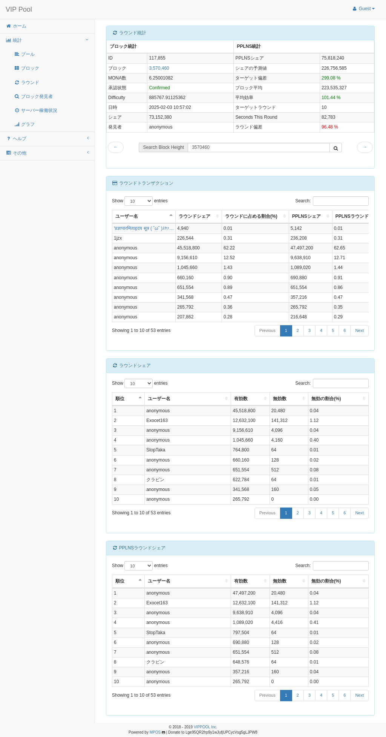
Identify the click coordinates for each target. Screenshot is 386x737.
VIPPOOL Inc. (205, 727)
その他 (47, 153)
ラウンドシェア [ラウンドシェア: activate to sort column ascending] (194, 216)
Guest (363, 8)
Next (359, 330)
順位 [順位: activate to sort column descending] (119, 398)
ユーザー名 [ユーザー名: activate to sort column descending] (126, 216)
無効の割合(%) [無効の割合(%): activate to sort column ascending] (326, 398)
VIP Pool (19, 9)
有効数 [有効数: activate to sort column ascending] (241, 398)
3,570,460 (159, 68)
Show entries (140, 201)
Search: (332, 201)
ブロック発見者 (33, 96)
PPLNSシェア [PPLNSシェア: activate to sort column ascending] (306, 216)
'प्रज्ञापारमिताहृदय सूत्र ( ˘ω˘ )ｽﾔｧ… (144, 228)
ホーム (16, 26)
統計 (47, 40)
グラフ (24, 124)
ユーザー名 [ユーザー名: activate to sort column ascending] (159, 398)
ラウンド (26, 82)
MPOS (155, 732)
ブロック (26, 68)
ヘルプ (47, 138)
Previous (267, 330)
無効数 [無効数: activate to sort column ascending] (279, 398)
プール (24, 54)
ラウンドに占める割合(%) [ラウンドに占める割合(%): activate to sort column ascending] (251, 216)
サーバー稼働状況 (35, 110)
